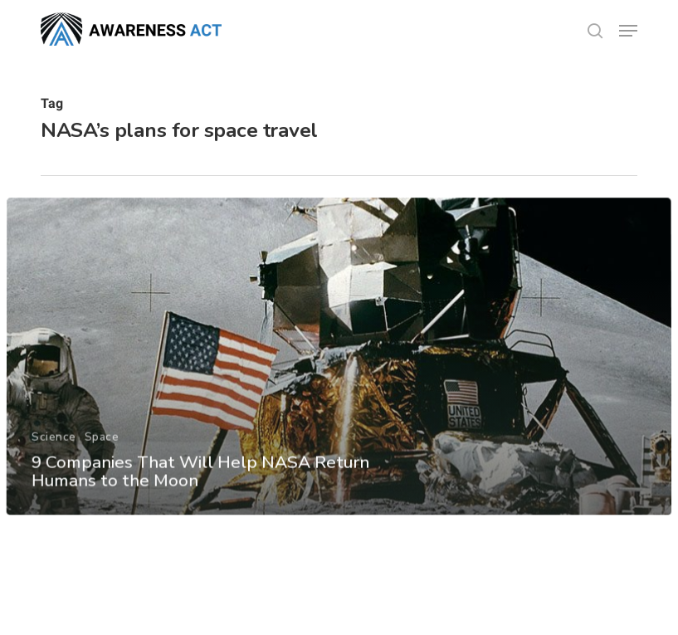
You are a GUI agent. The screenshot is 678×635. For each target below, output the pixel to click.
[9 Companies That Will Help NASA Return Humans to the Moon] (339, 371)
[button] (628, 30)
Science (54, 450)
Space (101, 450)
